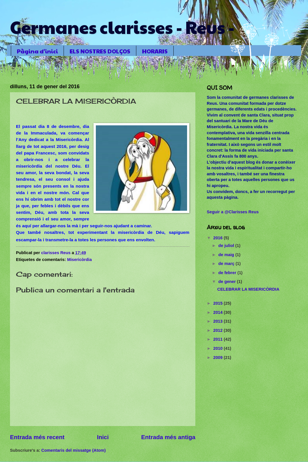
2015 (218, 303)
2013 (218, 321)
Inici (103, 437)
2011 (218, 339)
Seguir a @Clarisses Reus (233, 212)
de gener (227, 281)
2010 (218, 348)
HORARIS (155, 51)
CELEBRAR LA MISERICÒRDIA (248, 289)
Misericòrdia (79, 259)
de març (227, 263)
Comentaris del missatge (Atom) (73, 450)
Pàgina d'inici (37, 51)
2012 (218, 330)
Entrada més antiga (168, 437)
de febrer (227, 272)
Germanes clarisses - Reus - (122, 27)
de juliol (226, 245)
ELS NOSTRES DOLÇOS (100, 51)
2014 (218, 312)
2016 (218, 238)
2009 (218, 357)
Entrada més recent (37, 437)
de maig (226, 254)
